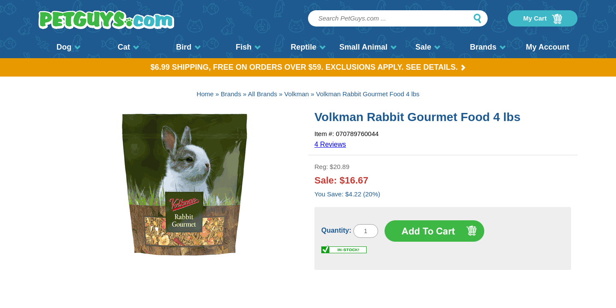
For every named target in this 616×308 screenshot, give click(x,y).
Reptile (307, 47)
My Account (547, 47)
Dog (68, 47)
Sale (427, 47)
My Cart (542, 19)
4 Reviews (330, 144)
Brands (487, 47)
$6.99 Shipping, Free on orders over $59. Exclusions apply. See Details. (308, 67)
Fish (248, 47)
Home (204, 94)
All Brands (262, 94)
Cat (128, 47)
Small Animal (367, 47)
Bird (188, 47)
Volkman (296, 94)
